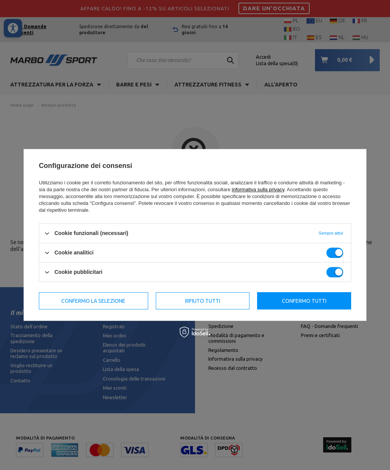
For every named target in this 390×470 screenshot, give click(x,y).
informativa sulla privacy (258, 189)
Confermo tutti (304, 301)
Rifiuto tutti (202, 301)
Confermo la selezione (93, 301)
